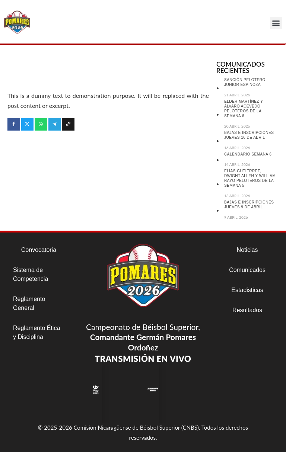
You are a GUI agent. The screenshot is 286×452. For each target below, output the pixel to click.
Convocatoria (38, 250)
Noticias (247, 250)
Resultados (247, 310)
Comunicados (247, 270)
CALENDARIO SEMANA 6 (247, 154)
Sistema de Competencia (30, 274)
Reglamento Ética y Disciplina (36, 332)
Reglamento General (29, 303)
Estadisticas (247, 290)
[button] (276, 23)
